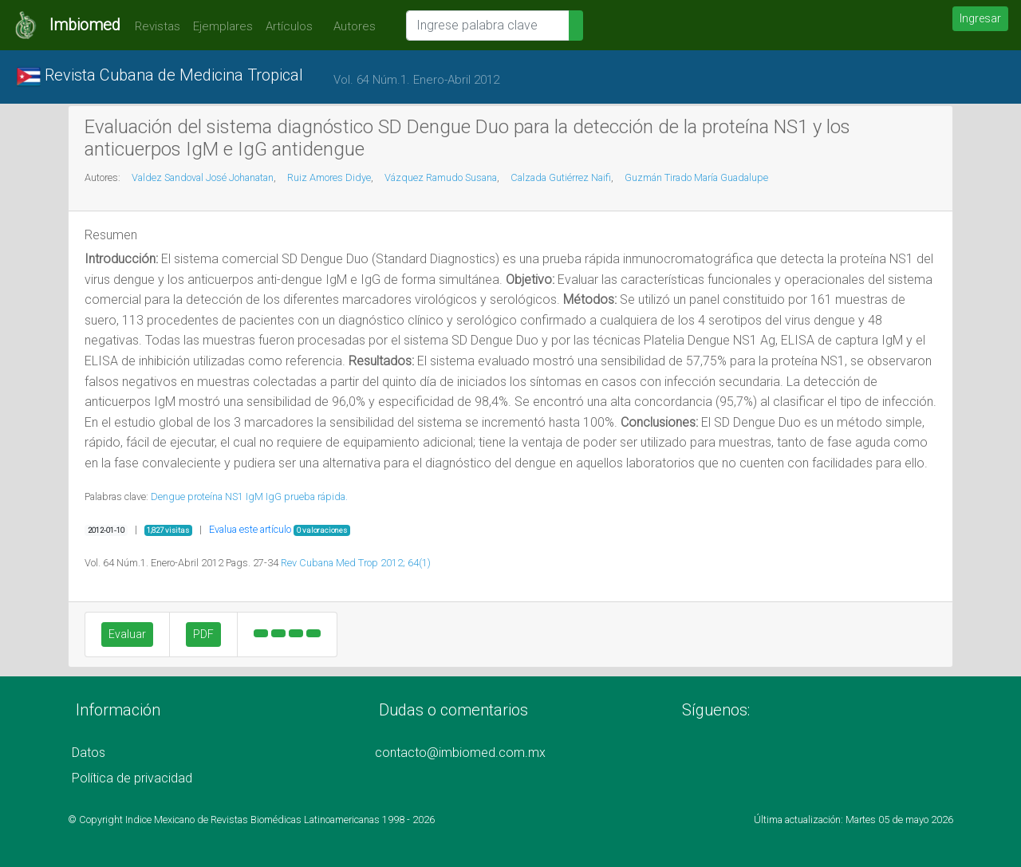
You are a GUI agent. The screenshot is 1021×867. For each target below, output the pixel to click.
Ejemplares (223, 26)
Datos (88, 752)
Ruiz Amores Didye (329, 177)
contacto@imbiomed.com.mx (460, 752)
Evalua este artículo (250, 529)
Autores (350, 26)
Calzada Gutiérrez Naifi (560, 177)
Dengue (168, 496)
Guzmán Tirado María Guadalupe (696, 177)
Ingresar (980, 18)
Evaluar (127, 634)
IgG (274, 496)
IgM (254, 496)
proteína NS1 (215, 496)
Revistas (153, 26)
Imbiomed (84, 24)
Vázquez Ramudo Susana (440, 177)
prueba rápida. (316, 496)
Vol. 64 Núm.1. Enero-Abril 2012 (416, 80)
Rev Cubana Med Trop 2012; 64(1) (356, 563)
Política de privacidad (132, 778)
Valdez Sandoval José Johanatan (203, 177)
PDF (203, 634)
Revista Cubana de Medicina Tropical (160, 77)
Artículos (289, 26)
